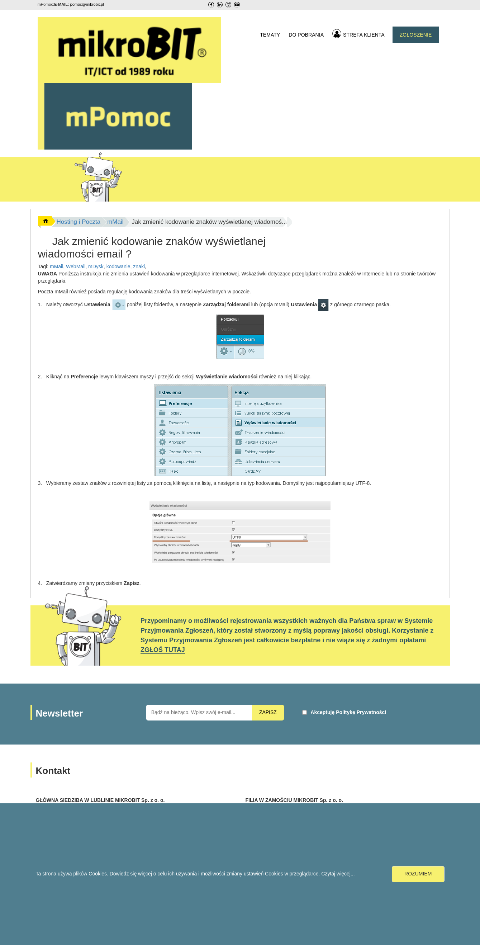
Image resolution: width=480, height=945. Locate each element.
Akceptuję (348, 712)
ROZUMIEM (418, 874)
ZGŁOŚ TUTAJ (163, 649)
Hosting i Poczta (78, 221)
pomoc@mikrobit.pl (87, 4)
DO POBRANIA (306, 35)
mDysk (96, 266)
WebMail (75, 266)
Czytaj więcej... (338, 874)
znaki (139, 266)
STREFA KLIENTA (358, 33)
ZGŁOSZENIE (416, 35)
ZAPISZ (268, 712)
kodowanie (118, 266)
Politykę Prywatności (361, 712)
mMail (115, 221)
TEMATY (270, 35)
